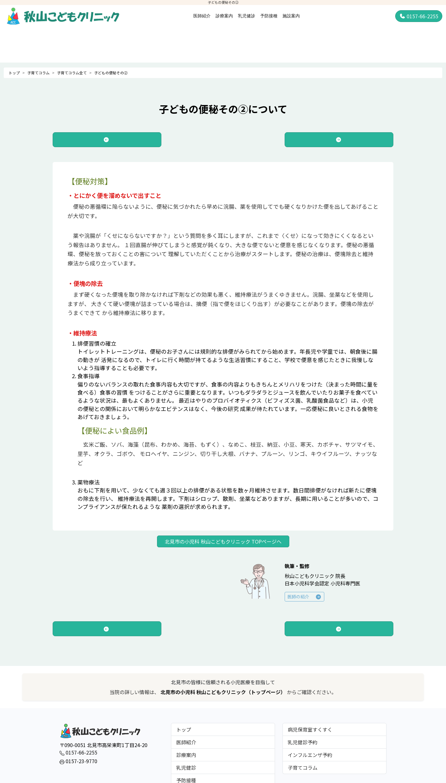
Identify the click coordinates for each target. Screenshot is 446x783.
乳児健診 (246, 15)
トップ (14, 72)
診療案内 (224, 15)
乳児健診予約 (302, 742)
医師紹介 (202, 15)
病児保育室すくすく (310, 729)
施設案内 (291, 15)
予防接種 (269, 15)
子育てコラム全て (72, 72)
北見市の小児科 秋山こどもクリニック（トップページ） (223, 692)
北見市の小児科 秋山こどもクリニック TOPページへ (223, 541)
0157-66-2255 (418, 16)
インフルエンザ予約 (310, 755)
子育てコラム (38, 72)
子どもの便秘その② (111, 72)
